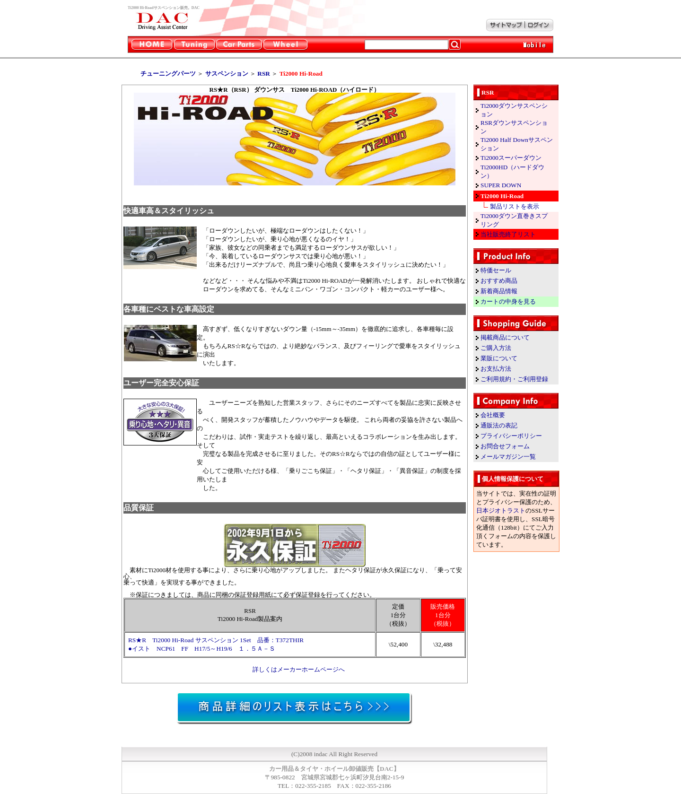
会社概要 (492, 415)
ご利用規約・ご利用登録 (514, 379)
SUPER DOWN (500, 185)
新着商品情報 (498, 291)
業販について (498, 358)
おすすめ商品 (498, 280)
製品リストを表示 (514, 206)
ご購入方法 (495, 347)
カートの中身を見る (508, 301)
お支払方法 (495, 368)
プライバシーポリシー (511, 435)
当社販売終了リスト (508, 234)
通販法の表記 (498, 425)
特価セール (495, 270)
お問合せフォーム (505, 446)
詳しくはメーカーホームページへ (299, 669)
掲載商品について (505, 337)
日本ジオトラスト (500, 510)
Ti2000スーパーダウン (510, 157)
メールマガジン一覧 (508, 456)
